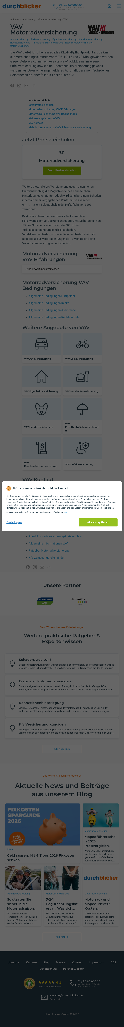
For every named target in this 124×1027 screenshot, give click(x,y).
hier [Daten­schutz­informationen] (65, 512)
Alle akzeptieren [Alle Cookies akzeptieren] (98, 522)
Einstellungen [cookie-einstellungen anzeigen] (14, 522)
